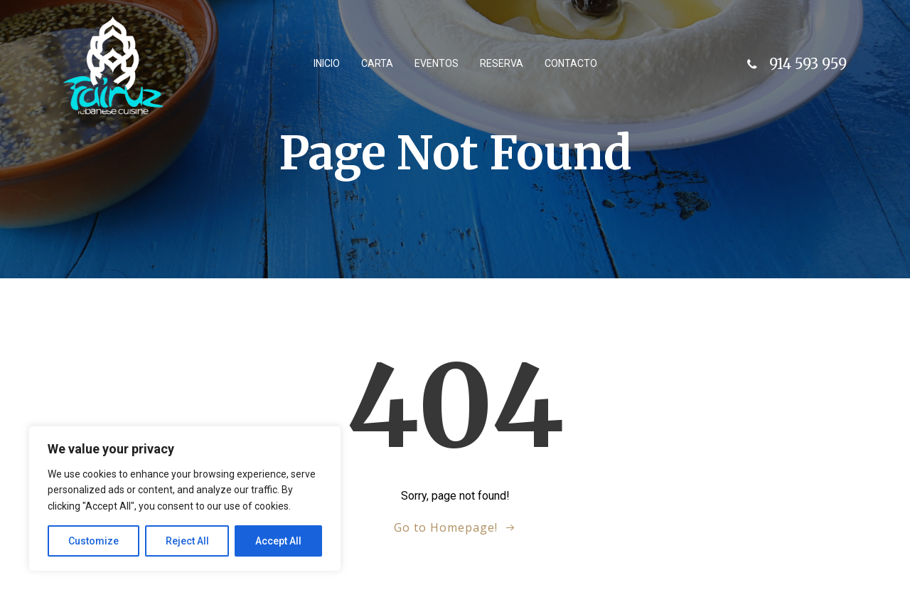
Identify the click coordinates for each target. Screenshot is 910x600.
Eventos (436, 63)
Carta (377, 63)
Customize (93, 541)
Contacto (571, 63)
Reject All (187, 541)
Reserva (501, 63)
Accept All (278, 541)
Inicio (327, 63)
